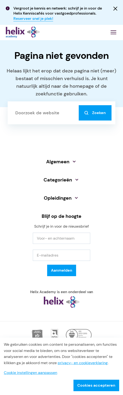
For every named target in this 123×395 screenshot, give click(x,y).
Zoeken (95, 114)
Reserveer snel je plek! (33, 18)
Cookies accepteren (96, 385)
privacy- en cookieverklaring (83, 362)
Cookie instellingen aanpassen (30, 372)
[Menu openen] (113, 34)
